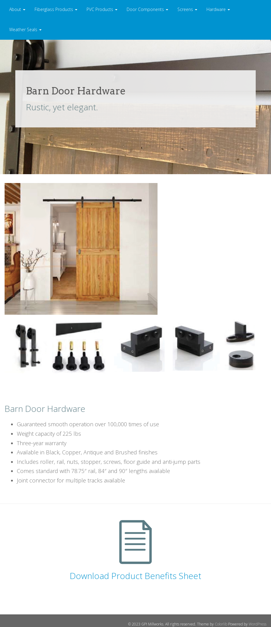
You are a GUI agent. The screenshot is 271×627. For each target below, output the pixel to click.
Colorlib (221, 624)
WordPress (257, 624)
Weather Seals (25, 29)
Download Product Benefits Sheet (135, 575)
